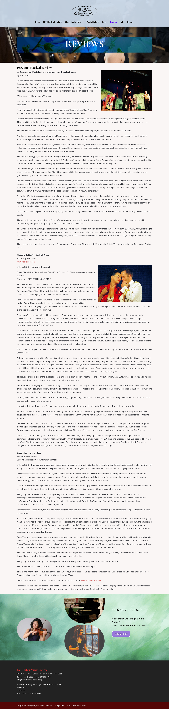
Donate (130, 22)
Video (104, 22)
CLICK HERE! (121, 633)
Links (122, 22)
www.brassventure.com (91, 580)
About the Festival (73, 22)
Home (37, 22)
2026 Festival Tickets (52, 22)
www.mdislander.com (26, 261)
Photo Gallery (93, 22)
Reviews (113, 22)
